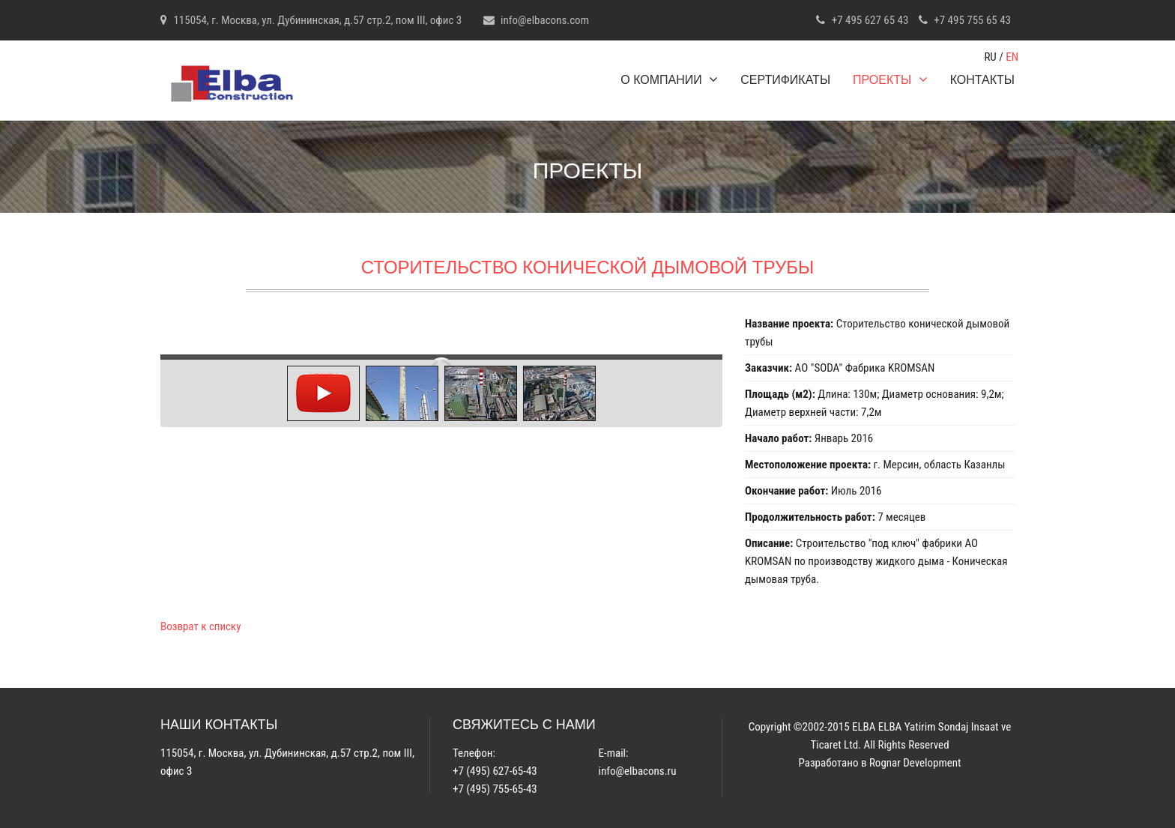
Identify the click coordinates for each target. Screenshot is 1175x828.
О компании (669, 79)
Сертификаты (785, 79)
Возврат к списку (200, 626)
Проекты (890, 79)
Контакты (982, 79)
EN (1012, 57)
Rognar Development (915, 763)
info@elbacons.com (545, 20)
